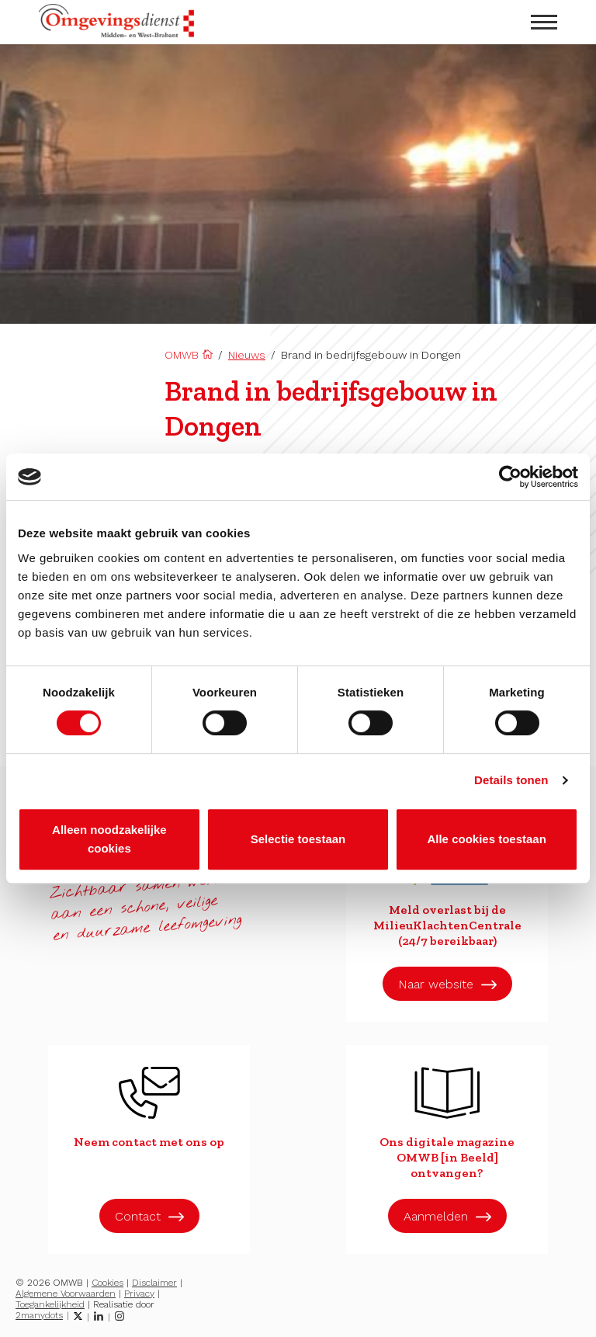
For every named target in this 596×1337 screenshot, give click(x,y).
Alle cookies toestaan (486, 839)
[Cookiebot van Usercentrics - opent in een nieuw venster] (510, 476)
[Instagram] (119, 1316)
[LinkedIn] (98, 1316)
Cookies (107, 1282)
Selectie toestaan (298, 839)
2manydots (39, 1315)
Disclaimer (154, 1282)
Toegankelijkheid (50, 1304)
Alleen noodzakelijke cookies (109, 839)
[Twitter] (78, 1316)
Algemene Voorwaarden (66, 1293)
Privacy (139, 1293)
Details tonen (511, 780)
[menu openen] (544, 22)
